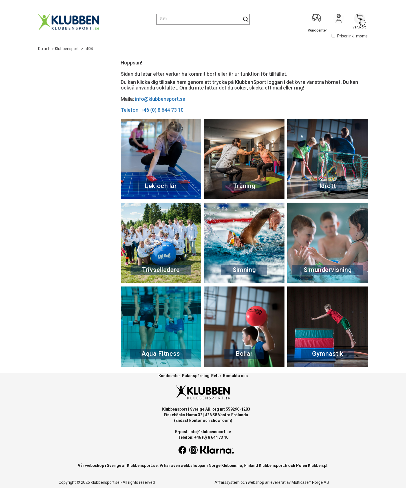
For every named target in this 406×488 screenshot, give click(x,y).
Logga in (339, 20)
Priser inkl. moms (350, 36)
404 (89, 48)
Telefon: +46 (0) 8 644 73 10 (152, 110)
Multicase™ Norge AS (310, 482)
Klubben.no (231, 465)
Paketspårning (195, 375)
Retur (216, 375)
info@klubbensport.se (160, 99)
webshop (256, 482)
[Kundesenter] (318, 19)
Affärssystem (227, 482)
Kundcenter (169, 375)
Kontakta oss (235, 375)
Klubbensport (67, 48)
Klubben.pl (317, 465)
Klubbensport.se (142, 465)
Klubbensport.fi (273, 465)
